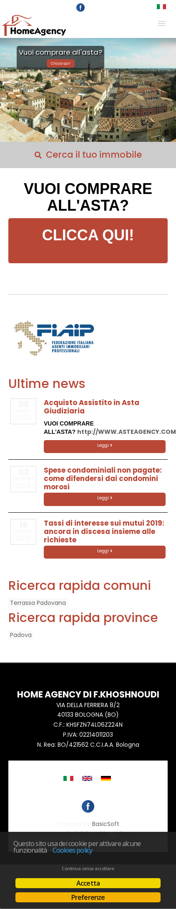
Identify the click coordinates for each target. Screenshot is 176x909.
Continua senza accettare (88, 868)
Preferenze (88, 897)
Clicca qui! (60, 63)
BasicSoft (105, 824)
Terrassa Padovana (38, 603)
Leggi (104, 445)
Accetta (88, 883)
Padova (21, 635)
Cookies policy (73, 850)
